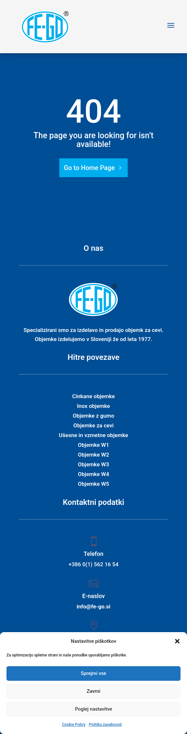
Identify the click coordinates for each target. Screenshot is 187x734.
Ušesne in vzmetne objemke (93, 435)
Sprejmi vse (93, 673)
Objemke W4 (93, 474)
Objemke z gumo (93, 416)
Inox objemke (93, 406)
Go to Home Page (89, 168)
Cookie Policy (74, 724)
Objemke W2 (93, 455)
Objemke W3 (93, 465)
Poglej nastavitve (93, 709)
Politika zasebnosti (105, 724)
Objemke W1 (93, 445)
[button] (177, 641)
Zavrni (93, 691)
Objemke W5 (93, 484)
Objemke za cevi (93, 426)
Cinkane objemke (93, 396)
